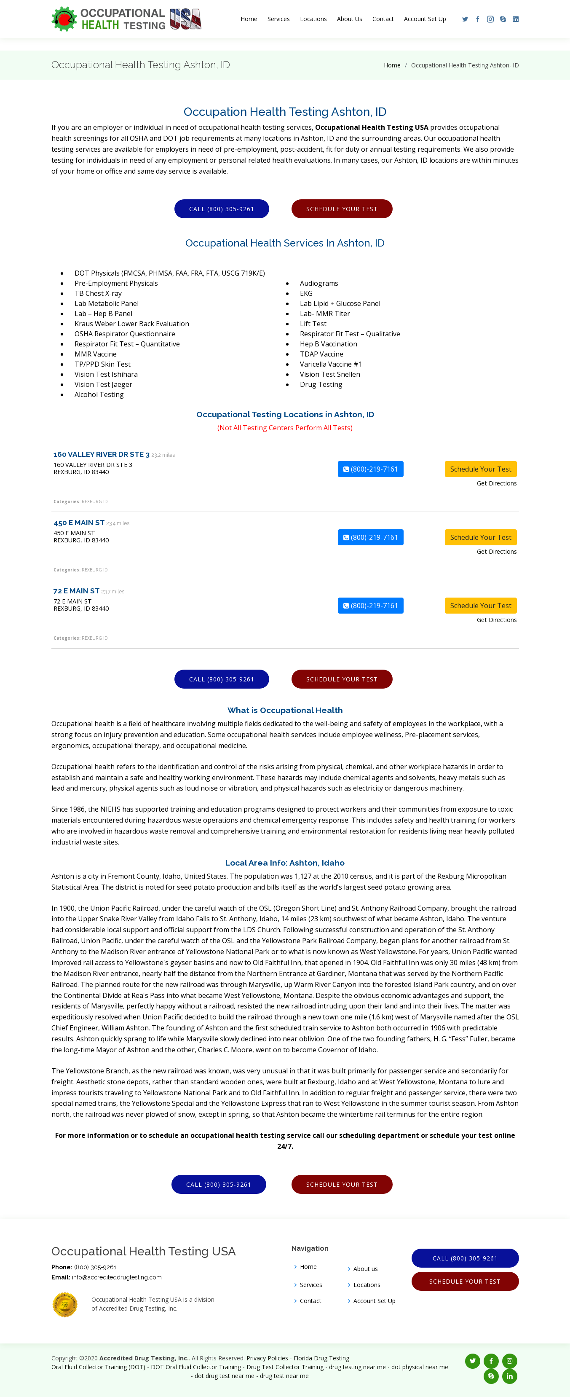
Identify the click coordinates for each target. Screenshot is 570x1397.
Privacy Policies (267, 1358)
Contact (383, 19)
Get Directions (497, 483)
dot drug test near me (224, 1376)
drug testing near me (357, 1367)
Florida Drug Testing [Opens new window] (321, 1358)
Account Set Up (425, 19)
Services (279, 19)
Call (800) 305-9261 (221, 209)
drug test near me (284, 1376)
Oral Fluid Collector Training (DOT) (98, 1367)
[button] (463, 19)
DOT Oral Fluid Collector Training (196, 1367)
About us (365, 1269)
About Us (349, 19)
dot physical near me (419, 1367)
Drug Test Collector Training (285, 1367)
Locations (313, 19)
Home (249, 19)
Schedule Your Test (342, 209)
